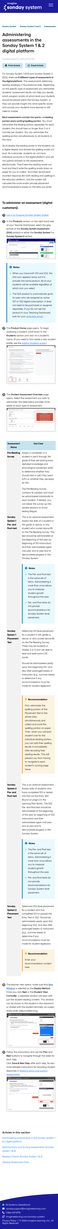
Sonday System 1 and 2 (30, 26)
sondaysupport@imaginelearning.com (26, 1208)
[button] (50, 5)
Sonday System (9, 26)
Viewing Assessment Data (15, 1162)
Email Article (35, 65)
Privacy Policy (9, 1220)
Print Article (12, 65)
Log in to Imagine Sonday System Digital (27, 215)
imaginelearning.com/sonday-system (25, 1216)
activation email (34, 316)
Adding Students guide (33, 343)
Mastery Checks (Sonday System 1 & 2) (22, 1156)
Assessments (50, 26)
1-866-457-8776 (13, 1212)
